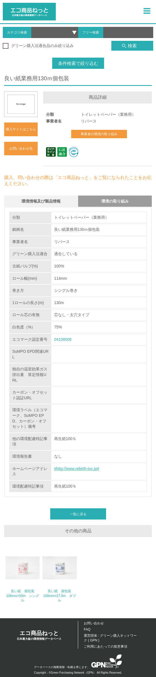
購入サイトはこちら (21, 129)
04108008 (62, 339)
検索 (129, 45)
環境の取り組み (115, 201)
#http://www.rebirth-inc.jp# (76, 468)
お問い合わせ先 (21, 149)
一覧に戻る (78, 514)
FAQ (87, 629)
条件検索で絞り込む (78, 63)
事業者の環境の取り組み (99, 134)
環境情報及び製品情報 (41, 201)
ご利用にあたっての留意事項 (105, 646)
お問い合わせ (94, 623)
